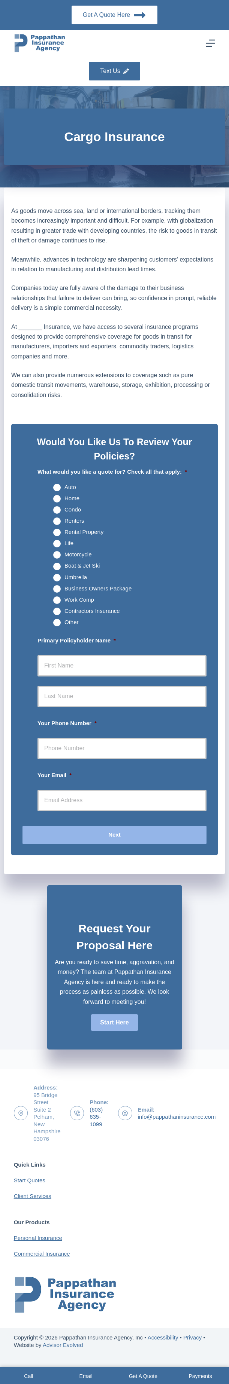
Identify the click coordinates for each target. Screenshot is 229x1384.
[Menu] (210, 43)
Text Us (114, 71)
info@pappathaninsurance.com (177, 1116)
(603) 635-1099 (96, 1116)
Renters (74, 520)
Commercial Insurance (42, 1253)
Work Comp (79, 599)
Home (71, 498)
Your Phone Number (67, 723)
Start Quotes (29, 1180)
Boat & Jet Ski (82, 565)
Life (68, 543)
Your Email (54, 775)
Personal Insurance (38, 1238)
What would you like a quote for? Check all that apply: (112, 471)
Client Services (32, 1196)
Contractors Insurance (92, 611)
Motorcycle (78, 554)
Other (71, 622)
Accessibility (163, 1337)
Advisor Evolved (63, 1345)
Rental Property (83, 532)
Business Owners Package (98, 588)
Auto (70, 487)
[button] (114, 1022)
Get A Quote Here (114, 15)
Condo (72, 509)
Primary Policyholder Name (76, 640)
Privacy (192, 1337)
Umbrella (75, 577)
